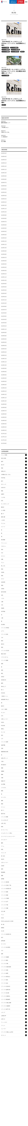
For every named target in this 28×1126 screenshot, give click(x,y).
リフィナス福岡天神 (14, 989)
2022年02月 (3, 296)
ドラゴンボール (14, 657)
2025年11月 (3, 169)
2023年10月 (3, 247)
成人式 (14, 465)
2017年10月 (3, 440)
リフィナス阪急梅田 (14, 999)
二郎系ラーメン (14, 696)
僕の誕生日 (14, 765)
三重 (14, 618)
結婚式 (14, 494)
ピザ (14, 738)
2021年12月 (3, 299)
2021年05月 (3, 316)
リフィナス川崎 (14, 963)
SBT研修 (14, 611)
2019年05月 (3, 378)
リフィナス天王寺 (14, 650)
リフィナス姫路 (14, 892)
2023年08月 (3, 254)
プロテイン (14, 546)
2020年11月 (3, 329)
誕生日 (14, 706)
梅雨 (14, 791)
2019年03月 (3, 384)
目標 (14, 748)
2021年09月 (3, 306)
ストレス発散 (14, 455)
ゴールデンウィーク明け (14, 833)
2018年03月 (3, 423)
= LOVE (14, 520)
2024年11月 (3, 208)
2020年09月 (3, 332)
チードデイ (14, 944)
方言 (14, 605)
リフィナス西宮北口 (14, 976)
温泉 (14, 670)
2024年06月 (3, 224)
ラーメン (14, 807)
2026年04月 (3, 153)
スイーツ (14, 527)
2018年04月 (3, 420)
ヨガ (14, 950)
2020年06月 (3, 339)
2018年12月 (3, 394)
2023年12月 (3, 241)
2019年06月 (3, 374)
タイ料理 (14, 510)
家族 (14, 491)
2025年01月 (3, 202)
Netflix (14, 722)
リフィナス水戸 (14, 901)
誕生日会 (14, 813)
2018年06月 (3, 414)
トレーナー (14, 1029)
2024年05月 (3, 228)
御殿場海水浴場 (14, 751)
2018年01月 (3, 430)
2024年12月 (3, 205)
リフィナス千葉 (14, 905)
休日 (14, 937)
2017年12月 (3, 433)
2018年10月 (3, 401)
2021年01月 (3, 326)
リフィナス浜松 (14, 634)
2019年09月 (3, 368)
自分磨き (14, 624)
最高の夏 (14, 517)
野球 (14, 641)
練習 (14, 683)
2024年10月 (3, 211)
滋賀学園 (14, 745)
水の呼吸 (14, 784)
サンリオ (14, 732)
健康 (14, 875)
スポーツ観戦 (14, 709)
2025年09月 (3, 176)
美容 (14, 549)
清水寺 (14, 859)
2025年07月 (3, 182)
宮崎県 (14, 608)
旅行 (14, 481)
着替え (14, 729)
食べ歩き (14, 856)
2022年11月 (3, 277)
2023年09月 (3, 251)
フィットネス (14, 1022)
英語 (14, 647)
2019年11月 (3, 361)
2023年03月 (3, 270)
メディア (14, 1012)
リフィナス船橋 (14, 660)
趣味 (14, 843)
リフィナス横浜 (14, 960)
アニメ (14, 562)
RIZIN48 (14, 725)
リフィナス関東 (14, 817)
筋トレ (14, 690)
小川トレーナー (14, 862)
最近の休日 (14, 654)
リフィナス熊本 (14, 980)
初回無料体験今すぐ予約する (20, 2)
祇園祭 (14, 771)
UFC (14, 716)
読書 (14, 559)
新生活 (14, 644)
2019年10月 (3, 365)
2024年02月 (3, 238)
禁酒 (14, 585)
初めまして (14, 686)
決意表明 (14, 582)
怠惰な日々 (14, 471)
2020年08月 (3, 335)
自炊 (14, 595)
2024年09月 (3, 215)
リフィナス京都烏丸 (14, 996)
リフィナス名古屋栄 (14, 947)
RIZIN (14, 918)
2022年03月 (3, 293)
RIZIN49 (14, 693)
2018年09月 (3, 404)
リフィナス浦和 (14, 742)
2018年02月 (3, 427)
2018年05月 (3, 417)
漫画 (14, 663)
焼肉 (14, 575)
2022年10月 (3, 280)
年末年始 (14, 478)
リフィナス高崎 (14, 895)
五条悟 (14, 866)
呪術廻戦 (14, 872)
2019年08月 (3, 371)
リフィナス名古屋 (14, 993)
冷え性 (14, 931)
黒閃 (14, 869)
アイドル (14, 523)
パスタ (14, 598)
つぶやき (14, 497)
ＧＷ (14, 637)
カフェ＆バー (14, 840)
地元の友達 (14, 458)
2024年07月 (3, 221)
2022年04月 (3, 290)
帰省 (14, 569)
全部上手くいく (14, 758)
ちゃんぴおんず (14, 820)
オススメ (14, 556)
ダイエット (14, 1035)
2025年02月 (3, 198)
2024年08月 (3, 218)
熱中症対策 (14, 592)
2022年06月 (3, 283)
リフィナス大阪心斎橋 (14, 1003)
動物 (14, 774)
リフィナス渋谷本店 (14, 986)
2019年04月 (3, 381)
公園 (14, 602)
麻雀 (14, 804)
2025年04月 (3, 192)
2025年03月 (3, 195)
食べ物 (14, 924)
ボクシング (14, 484)
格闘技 (14, 928)
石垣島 (14, 572)
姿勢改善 (14, 941)
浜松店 (14, 677)
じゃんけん (14, 787)
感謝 (14, 768)
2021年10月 (3, 303)
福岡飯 (14, 879)
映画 (14, 826)
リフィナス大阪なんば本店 (14, 1032)
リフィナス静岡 (14, 973)
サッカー (14, 712)
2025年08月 (3, 179)
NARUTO (14, 487)
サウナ (14, 579)
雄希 (14, 954)
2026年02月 (3, 159)
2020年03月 (3, 348)
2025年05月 (3, 189)
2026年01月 (3, 163)
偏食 (14, 800)
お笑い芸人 (14, 823)
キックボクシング (14, 504)
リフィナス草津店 (14, 628)
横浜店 (14, 507)
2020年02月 (3, 352)
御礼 (14, 673)
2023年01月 (3, 273)
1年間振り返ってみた (14, 474)
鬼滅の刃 (14, 781)
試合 (14, 500)
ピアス (14, 631)
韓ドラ (14, 810)
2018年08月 (3, 407)
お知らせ (14, 1019)
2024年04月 (3, 231)
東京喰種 (14, 540)
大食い (14, 761)
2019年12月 (3, 358)
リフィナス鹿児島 (14, 882)
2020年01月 (3, 355)
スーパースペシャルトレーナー (14, 836)
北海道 (14, 588)
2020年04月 (3, 345)
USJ (14, 553)
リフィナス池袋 (14, 970)
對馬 (14, 849)
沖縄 (14, 778)
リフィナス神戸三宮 (14, 1009)
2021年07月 (3, 309)
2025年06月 (3, 185)
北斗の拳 (14, 911)
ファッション (14, 543)
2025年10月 (3, 172)
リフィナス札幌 (14, 908)
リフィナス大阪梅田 (14, 1006)
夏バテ (14, 514)
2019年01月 (3, 391)
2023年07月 (3, 257)
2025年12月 (3, 166)
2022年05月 (3, 286)
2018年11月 (3, 397)
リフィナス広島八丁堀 (14, 885)
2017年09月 (3, 443)
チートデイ (14, 797)
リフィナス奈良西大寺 (14, 888)
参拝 (14, 461)
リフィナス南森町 (14, 957)
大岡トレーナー (14, 719)
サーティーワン (14, 830)
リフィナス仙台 (14, 983)
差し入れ (14, 566)
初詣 (14, 468)
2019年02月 (3, 387)
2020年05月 (3, 342)
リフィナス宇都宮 (14, 898)
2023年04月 (3, 267)
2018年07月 (3, 410)
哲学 (14, 735)
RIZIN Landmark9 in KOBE (14, 921)
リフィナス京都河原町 (14, 967)
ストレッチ (14, 853)
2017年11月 (3, 436)
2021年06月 (3, 312)
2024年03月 (3, 234)
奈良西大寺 (14, 680)
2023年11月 (3, 244)
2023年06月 (3, 260)
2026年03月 (3, 156)
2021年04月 (3, 319)
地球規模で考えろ (14, 699)
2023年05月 (3, 264)
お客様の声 (14, 1016)
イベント (14, 1025)
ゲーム (14, 846)
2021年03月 (3, 322)
